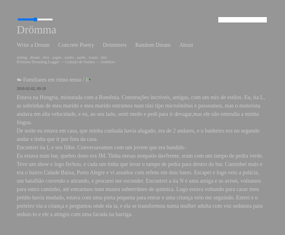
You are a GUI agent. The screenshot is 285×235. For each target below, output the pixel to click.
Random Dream (153, 45)
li (87, 80)
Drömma (36, 29)
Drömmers (115, 45)
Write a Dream (33, 45)
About (186, 45)
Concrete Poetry (76, 45)
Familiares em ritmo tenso (52, 80)
